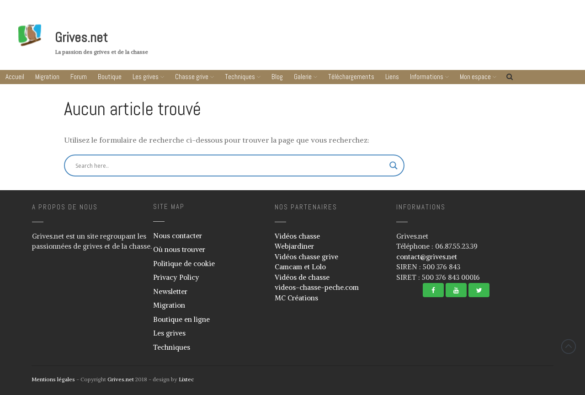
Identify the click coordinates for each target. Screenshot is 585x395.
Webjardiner (294, 246)
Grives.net (81, 37)
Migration (47, 76)
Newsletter (170, 291)
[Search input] (189, 165)
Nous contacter (177, 235)
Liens (392, 76)
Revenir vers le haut (568, 346)
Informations (426, 76)
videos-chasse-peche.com (317, 287)
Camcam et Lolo (300, 266)
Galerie (303, 76)
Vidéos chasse (297, 236)
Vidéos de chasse (302, 277)
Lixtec (186, 379)
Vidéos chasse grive (306, 256)
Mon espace (475, 76)
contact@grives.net (426, 256)
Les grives (146, 76)
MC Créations (296, 298)
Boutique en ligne (181, 319)
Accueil (14, 76)
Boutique (110, 76)
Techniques (240, 76)
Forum (78, 76)
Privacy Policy (176, 277)
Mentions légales (53, 379)
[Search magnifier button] (393, 165)
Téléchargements (351, 76)
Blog (277, 76)
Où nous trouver (179, 249)
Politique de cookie (184, 263)
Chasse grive (191, 76)
